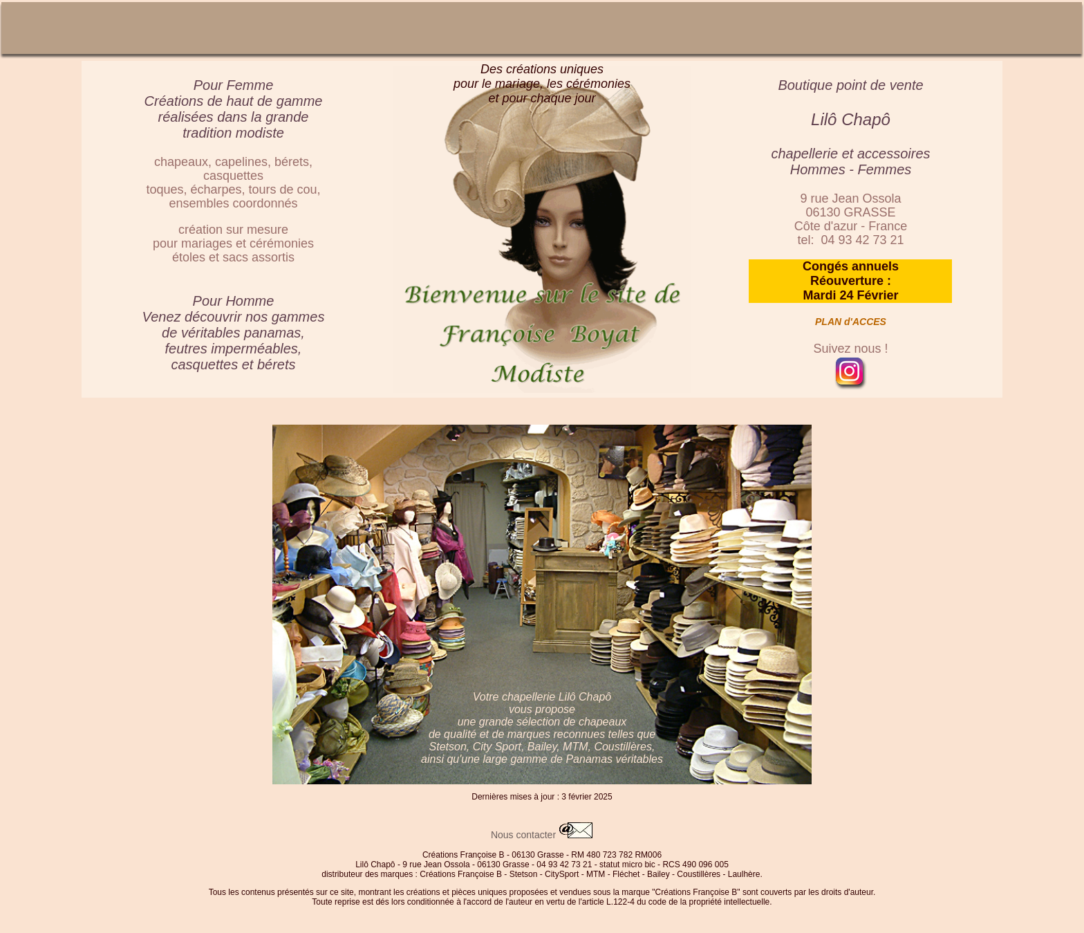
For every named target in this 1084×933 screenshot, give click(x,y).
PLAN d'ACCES (850, 321)
